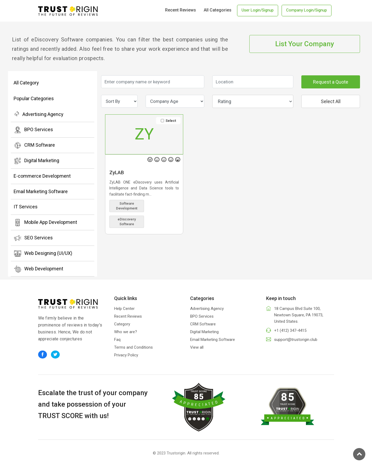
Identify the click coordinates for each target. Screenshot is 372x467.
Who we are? (125, 331)
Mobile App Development (45, 223)
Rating (255, 101)
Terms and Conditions (133, 347)
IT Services (26, 206)
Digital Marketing (36, 161)
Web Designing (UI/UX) (43, 254)
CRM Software (34, 145)
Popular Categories (34, 98)
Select (168, 121)
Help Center (124, 308)
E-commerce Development (42, 176)
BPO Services (33, 130)
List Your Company (304, 44)
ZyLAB (116, 172)
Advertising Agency (38, 114)
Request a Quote (330, 82)
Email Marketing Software (41, 191)
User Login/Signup (258, 10)
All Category (26, 82)
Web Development (38, 269)
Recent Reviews (180, 10)
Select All (331, 101)
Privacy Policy (126, 355)
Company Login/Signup (306, 10)
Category (122, 324)
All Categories (217, 10)
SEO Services (33, 238)
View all (196, 347)
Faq (117, 339)
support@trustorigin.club (295, 339)
